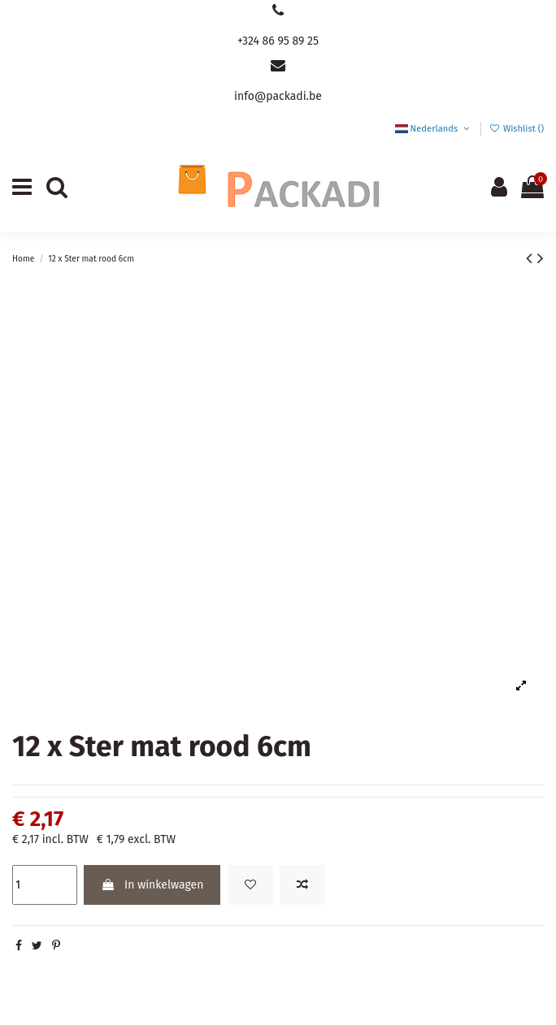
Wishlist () (516, 128)
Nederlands (433, 128)
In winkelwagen (152, 885)
